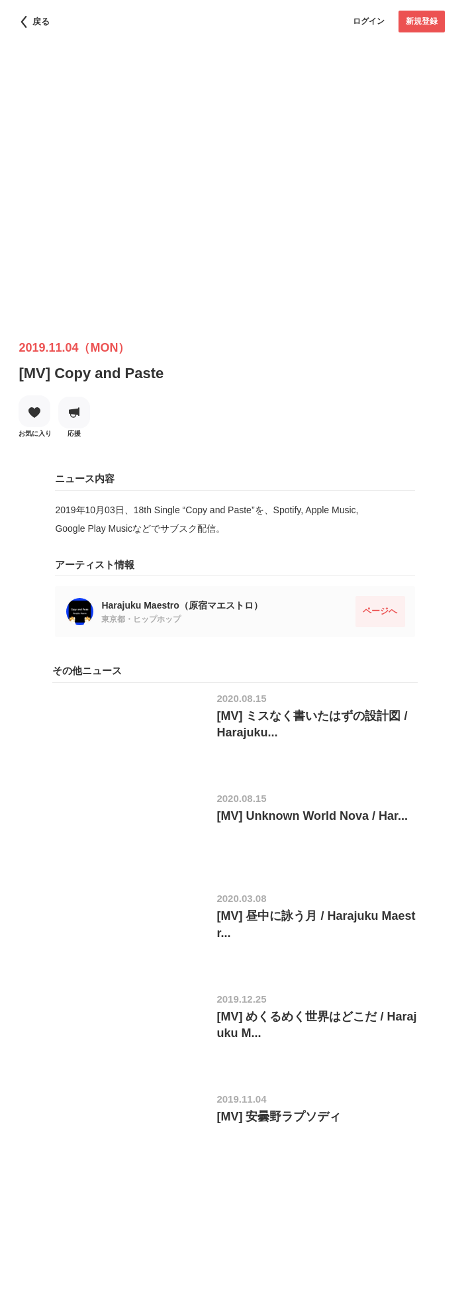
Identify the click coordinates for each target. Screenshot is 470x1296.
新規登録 (422, 21)
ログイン (369, 21)
